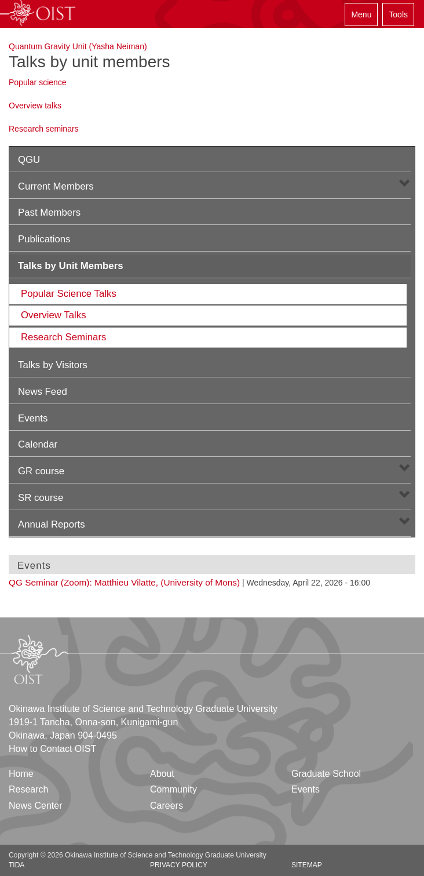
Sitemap (306, 865)
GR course (41, 471)
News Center (35, 805)
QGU (29, 159)
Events (32, 418)
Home (21, 774)
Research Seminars (63, 337)
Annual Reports (51, 524)
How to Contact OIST (52, 749)
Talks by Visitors (52, 364)
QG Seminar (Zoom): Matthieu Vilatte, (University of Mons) (124, 582)
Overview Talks (53, 315)
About (162, 774)
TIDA (16, 865)
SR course (40, 497)
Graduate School (326, 774)
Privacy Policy (178, 865)
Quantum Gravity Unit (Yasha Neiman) (78, 46)
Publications (44, 239)
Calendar (37, 444)
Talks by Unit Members (70, 265)
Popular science (38, 82)
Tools (398, 14)
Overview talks (35, 105)
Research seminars (44, 128)
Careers (166, 805)
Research (28, 789)
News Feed (42, 391)
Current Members (56, 186)
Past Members (49, 212)
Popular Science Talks (68, 293)
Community (173, 789)
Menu (361, 14)
